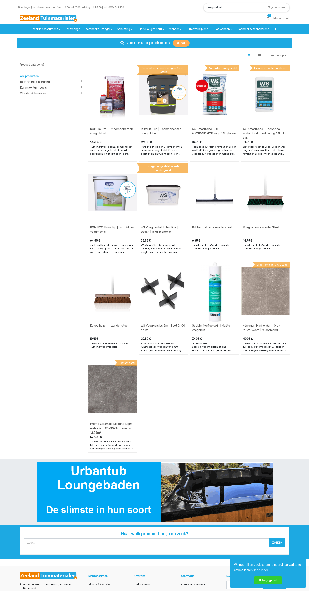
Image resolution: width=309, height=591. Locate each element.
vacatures (140, 555)
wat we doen (142, 531)
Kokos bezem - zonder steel (109, 286)
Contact (30, 550)
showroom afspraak (193, 531)
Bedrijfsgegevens (167, 574)
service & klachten (99, 555)
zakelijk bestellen (144, 547)
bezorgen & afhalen (100, 547)
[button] (275, 29)
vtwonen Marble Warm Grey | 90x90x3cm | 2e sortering (262, 289)
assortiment (188, 547)
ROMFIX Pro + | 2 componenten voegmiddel (111, 118)
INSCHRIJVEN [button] (274, 532)
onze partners (189, 555)
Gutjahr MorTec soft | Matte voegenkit (211, 289)
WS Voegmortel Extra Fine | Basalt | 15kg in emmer (159, 203)
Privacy (190, 574)
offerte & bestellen (100, 531)
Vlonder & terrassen (33, 93)
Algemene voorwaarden (134, 574)
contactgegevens (191, 539)
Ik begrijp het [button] (268, 580)
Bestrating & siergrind (35, 82)
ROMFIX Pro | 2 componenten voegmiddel (161, 118)
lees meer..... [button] (263, 570)
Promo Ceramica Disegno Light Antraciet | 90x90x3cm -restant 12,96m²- (112, 376)
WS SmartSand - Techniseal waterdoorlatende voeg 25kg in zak (264, 120)
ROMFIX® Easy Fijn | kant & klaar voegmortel (112, 203)
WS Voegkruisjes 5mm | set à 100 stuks (163, 289)
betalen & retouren (100, 539)
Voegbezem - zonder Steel (261, 201)
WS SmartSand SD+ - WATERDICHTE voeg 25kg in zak (214, 118)
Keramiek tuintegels (33, 87)
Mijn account (105, 574)
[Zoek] (277, 7)
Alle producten (29, 76)
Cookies (206, 574)
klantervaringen (144, 539)
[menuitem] (46, 29)
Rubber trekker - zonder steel (212, 201)
